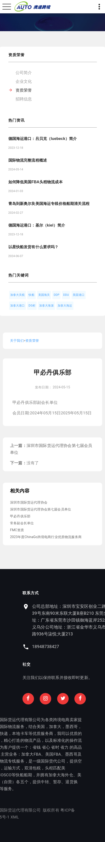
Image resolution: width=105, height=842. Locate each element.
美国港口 (78, 295)
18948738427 (68, 646)
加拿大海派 (46, 305)
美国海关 (44, 295)
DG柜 (31, 305)
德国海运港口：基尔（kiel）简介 (36, 225)
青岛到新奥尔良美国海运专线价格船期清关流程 (48, 204)
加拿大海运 (65, 305)
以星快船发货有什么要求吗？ (33, 247)
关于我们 (17, 340)
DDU (66, 295)
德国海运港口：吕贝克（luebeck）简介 (42, 139)
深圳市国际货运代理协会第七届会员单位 (40, 509)
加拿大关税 (17, 295)
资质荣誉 (24, 90)
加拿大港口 (17, 305)
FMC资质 (17, 530)
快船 (31, 295)
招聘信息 (24, 99)
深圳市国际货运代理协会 (28, 502)
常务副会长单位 (22, 523)
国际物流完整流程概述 (27, 160)
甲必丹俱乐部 (20, 516)
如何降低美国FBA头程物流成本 (35, 182)
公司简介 (24, 72)
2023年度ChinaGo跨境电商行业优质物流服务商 (46, 537)
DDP (56, 295)
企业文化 (24, 81)
